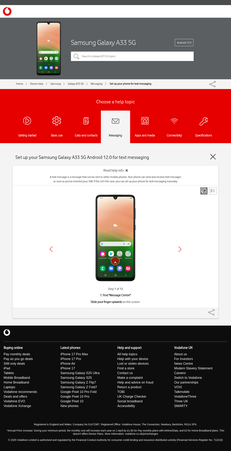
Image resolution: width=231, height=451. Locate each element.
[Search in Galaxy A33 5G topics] (132, 56)
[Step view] (204, 191)
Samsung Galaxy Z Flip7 (78, 382)
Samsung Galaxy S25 (76, 378)
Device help (36, 83)
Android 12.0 (184, 42)
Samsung (55, 83)
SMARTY (181, 406)
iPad (7, 368)
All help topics (127, 354)
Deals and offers (15, 396)
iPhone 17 (67, 368)
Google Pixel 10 (71, 401)
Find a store (125, 368)
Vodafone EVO (14, 401)
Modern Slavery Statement (193, 368)
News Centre (183, 363)
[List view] (213, 191)
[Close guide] (213, 156)
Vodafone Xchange (17, 406)
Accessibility (126, 406)
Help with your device (132, 359)
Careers (180, 373)
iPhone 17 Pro (70, 359)
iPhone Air (67, 363)
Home (19, 83)
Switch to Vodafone (188, 378)
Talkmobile (181, 392)
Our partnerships (186, 382)
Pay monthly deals (17, 354)
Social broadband (130, 401)
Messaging (97, 83)
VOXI (178, 387)
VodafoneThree (185, 396)
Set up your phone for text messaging (130, 83)
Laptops (9, 387)
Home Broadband (16, 382)
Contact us (125, 373)
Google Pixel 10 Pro (74, 396)
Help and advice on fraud (135, 382)
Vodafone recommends (20, 392)
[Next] (179, 249)
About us (180, 354)
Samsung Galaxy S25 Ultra (80, 373)
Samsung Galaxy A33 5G (103, 42)
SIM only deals (14, 363)
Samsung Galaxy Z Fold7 (78, 387)
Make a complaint (130, 378)
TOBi (121, 392)
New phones (69, 406)
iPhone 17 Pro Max (74, 354)
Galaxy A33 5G (76, 83)
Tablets (9, 373)
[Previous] (51, 249)
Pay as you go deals (18, 359)
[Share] (216, 310)
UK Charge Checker (131, 396)
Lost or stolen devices (133, 363)
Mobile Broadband (17, 378)
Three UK (181, 401)
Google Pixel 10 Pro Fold (78, 392)
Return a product (129, 387)
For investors (183, 359)
